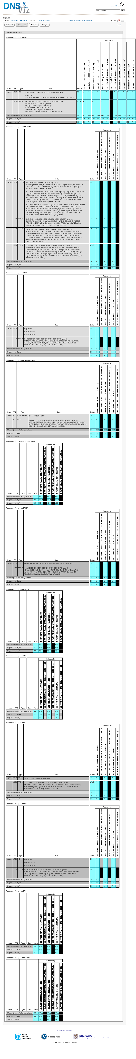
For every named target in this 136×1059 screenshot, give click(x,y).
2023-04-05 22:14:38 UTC (18, 20)
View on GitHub (117, 6)
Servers (34, 25)
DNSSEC (9, 25)
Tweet (119, 25)
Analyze (45, 25)
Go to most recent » (43, 20)
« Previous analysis (74, 20)
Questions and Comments (64, 1030)
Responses (22, 25)
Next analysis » (87, 20)
